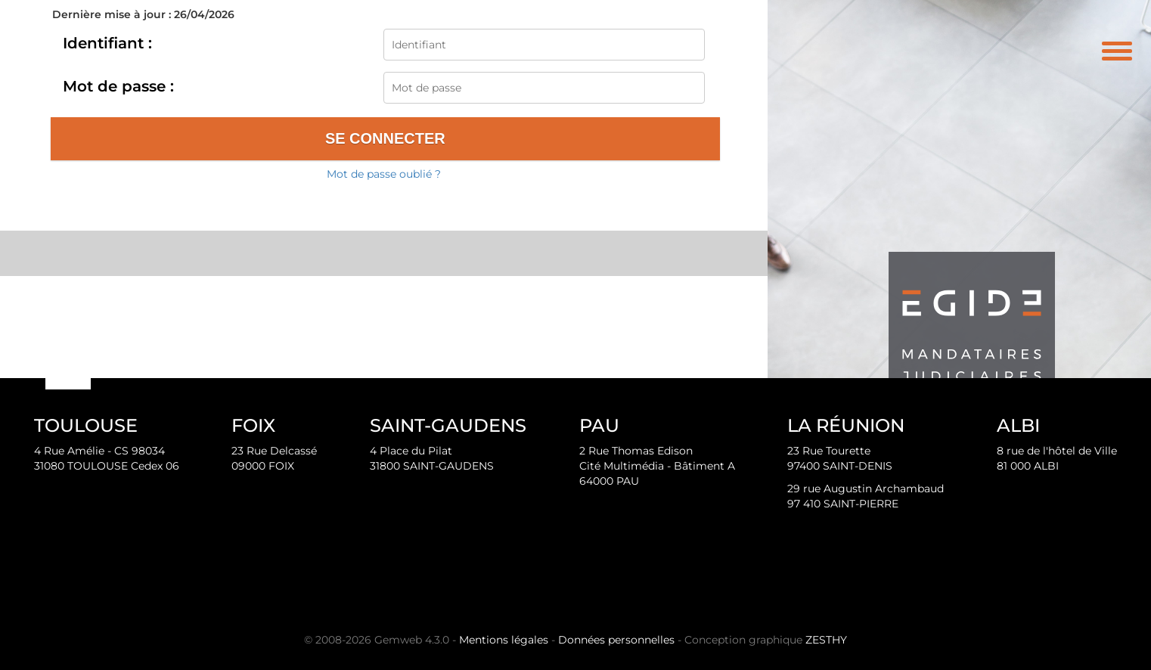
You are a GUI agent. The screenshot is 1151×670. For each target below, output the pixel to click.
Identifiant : (107, 43)
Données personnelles (616, 640)
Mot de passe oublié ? (384, 174)
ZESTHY (826, 640)
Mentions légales (503, 640)
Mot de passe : (118, 86)
